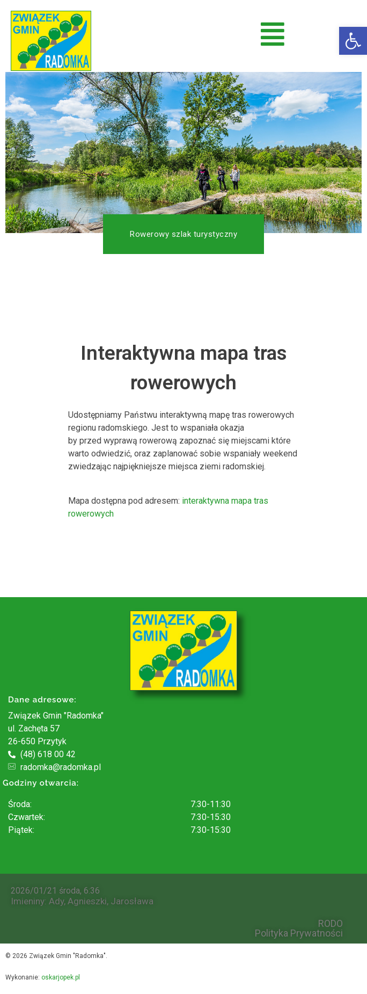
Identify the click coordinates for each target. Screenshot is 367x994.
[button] (353, 41)
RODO (330, 923)
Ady (56, 901)
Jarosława (132, 901)
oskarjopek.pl (60, 977)
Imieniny (28, 901)
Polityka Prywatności (299, 933)
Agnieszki (87, 901)
